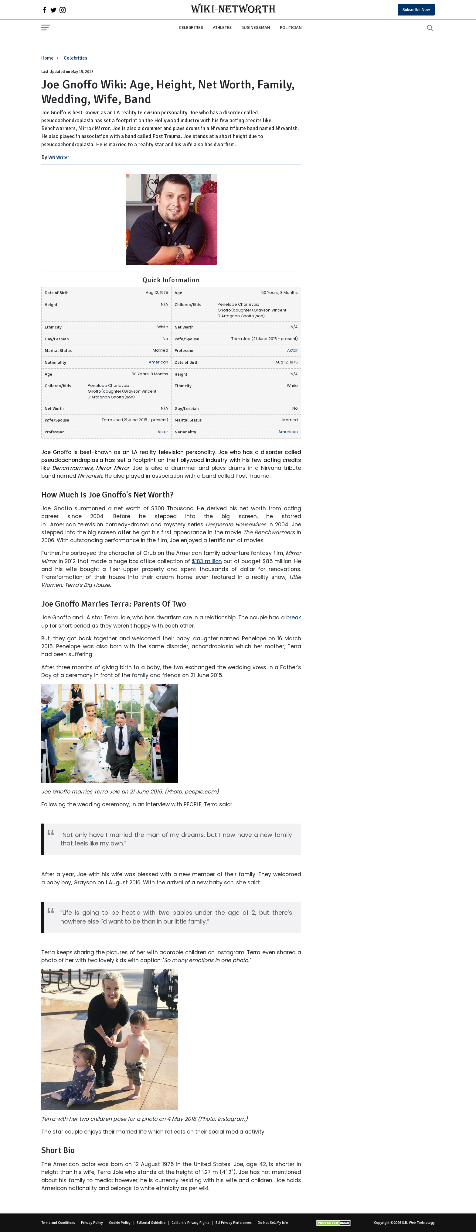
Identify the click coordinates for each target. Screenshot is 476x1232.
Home (47, 58)
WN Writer (58, 157)
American (158, 362)
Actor (292, 350)
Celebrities (191, 27)
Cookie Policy (120, 1222)
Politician (291, 27)
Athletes (222, 27)
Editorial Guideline (151, 1222)
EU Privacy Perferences (234, 1222)
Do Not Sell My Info (273, 1222)
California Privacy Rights (190, 1222)
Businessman (255, 27)
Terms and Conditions (58, 1222)
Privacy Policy (92, 1222)
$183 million (207, 561)
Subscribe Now (416, 9)
